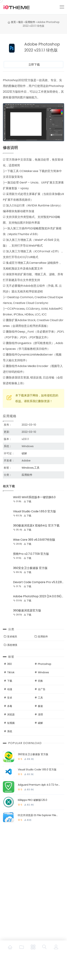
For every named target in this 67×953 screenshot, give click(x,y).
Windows (28, 468)
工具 (36, 468)
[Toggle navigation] (62, 7)
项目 (20, 22)
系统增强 (12, 645)
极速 (40, 706)
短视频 (11, 723)
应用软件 (30, 22)
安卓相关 (12, 636)
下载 (29, 501)
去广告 (41, 689)
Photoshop (44, 664)
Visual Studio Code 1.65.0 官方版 (34, 511)
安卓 (9, 697)
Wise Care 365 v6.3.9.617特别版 (34, 540)
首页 (12, 22)
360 (9, 664)
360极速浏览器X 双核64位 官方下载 (36, 525)
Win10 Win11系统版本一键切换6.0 (34, 497)
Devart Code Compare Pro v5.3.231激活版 (37, 582)
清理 (40, 714)
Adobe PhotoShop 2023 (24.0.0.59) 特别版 (37, 596)
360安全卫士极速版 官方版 (30, 568)
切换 (40, 681)
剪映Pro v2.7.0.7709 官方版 (31, 554)
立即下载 (34, 64)
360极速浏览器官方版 (27, 610)
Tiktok (10, 672)
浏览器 (11, 714)
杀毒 (9, 706)
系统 (9, 731)
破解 (40, 723)
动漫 (9, 689)
